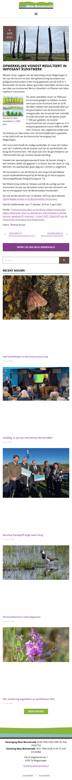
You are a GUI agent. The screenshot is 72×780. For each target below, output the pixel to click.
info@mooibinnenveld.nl (36, 765)
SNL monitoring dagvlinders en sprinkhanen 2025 (29, 699)
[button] (36, 14)
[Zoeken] (64, 260)
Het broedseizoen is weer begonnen (21, 616)
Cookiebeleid (27, 775)
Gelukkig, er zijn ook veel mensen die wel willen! (28, 437)
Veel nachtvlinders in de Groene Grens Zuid (25, 356)
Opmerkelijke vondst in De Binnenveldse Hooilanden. (30, 199)
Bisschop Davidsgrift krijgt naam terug (23, 535)
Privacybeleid (44, 775)
